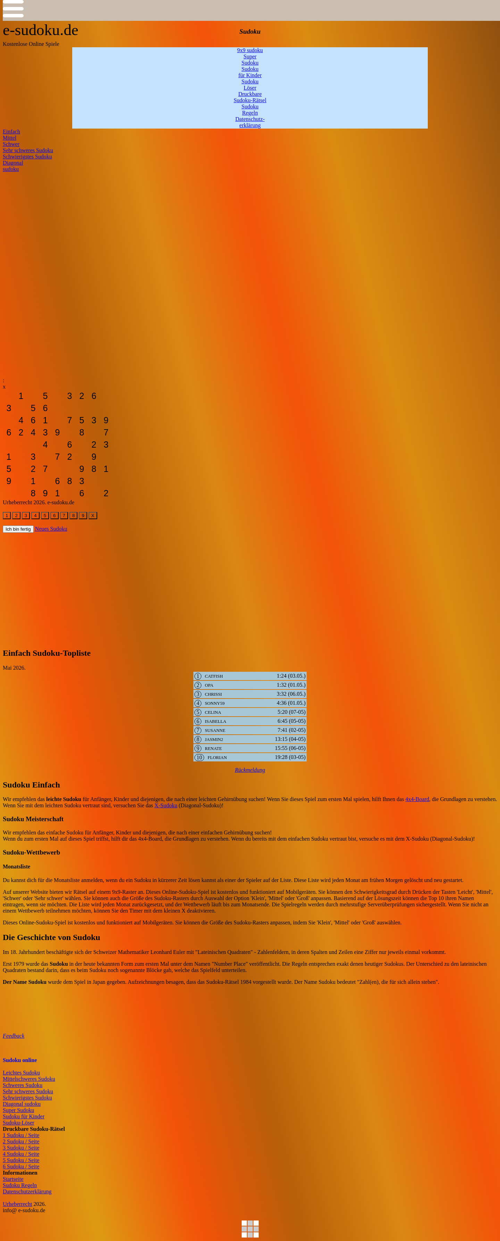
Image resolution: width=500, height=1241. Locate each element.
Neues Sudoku (51, 529)
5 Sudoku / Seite (21, 1160)
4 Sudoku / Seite (21, 1154)
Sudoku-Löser (18, 1123)
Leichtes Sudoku (21, 1073)
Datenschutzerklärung (27, 1191)
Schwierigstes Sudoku (27, 1098)
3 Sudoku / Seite (21, 1148)
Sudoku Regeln (20, 1185)
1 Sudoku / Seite (21, 1135)
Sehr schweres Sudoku (28, 1091)
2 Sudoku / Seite (21, 1141)
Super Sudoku (18, 1110)
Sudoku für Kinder (23, 1116)
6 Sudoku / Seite (21, 1166)
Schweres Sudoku (22, 1085)
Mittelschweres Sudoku (29, 1079)
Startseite (13, 1179)
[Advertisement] (211, 221)
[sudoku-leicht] (9, 396)
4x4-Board (417, 799)
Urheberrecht (17, 1204)
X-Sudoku (166, 805)
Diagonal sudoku (22, 1104)
